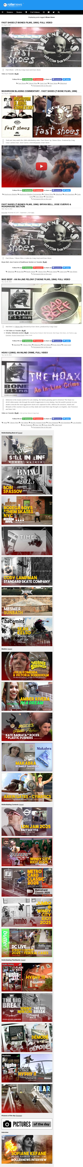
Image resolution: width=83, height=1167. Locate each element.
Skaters (10, 12)
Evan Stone (54, 83)
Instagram (39, 79)
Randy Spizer (30, 271)
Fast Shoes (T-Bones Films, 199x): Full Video (27, 22)
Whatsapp (28, 79)
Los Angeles (77, 422)
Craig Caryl (43, 83)
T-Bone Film (19, 327)
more (20, 433)
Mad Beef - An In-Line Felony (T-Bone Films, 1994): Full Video (36, 279)
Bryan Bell (4, 212)
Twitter (67, 79)
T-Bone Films (32, 83)
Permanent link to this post (42, 86)
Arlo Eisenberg (69, 194)
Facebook (57, 79)
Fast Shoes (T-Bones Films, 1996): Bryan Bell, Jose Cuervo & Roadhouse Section (36, 205)
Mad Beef (17, 345)
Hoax (5, 422)
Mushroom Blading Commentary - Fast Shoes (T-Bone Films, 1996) (39, 91)
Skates (19, 12)
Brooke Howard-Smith (18, 335)
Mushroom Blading (10, 194)
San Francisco (28, 425)
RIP (33, 212)
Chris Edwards (53, 422)
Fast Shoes (22, 83)
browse (18, 1115)
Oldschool (63, 83)
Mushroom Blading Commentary (30, 194)
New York (38, 425)
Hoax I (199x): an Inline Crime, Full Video (25, 352)
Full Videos (35, 12)
